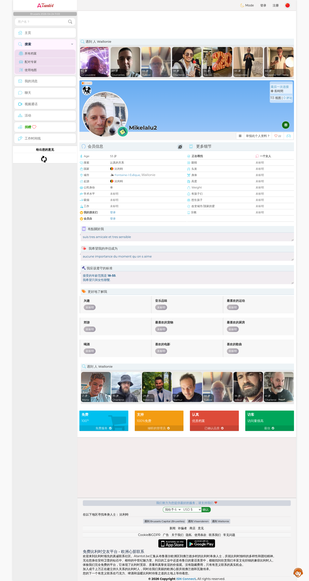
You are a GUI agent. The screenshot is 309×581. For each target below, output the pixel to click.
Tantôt (45, 5)
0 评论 (287, 98)
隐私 (189, 535)
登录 (263, 5)
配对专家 (28, 62)
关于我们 (177, 535)
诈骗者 (182, 528)
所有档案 (28, 53)
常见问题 (229, 535)
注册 (276, 5)
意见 (201, 528)
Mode (247, 5)
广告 (166, 535)
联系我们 (215, 535)
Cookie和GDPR (149, 535)
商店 (192, 528)
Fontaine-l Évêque (127, 175)
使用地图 (28, 70)
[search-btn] (70, 22)
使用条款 (200, 535)
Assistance (298, 572)
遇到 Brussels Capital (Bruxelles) (164, 521)
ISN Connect (186, 579)
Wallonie (148, 175)
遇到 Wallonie (220, 521)
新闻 (173, 528)
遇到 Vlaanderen (198, 521)
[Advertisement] (186, 22)
